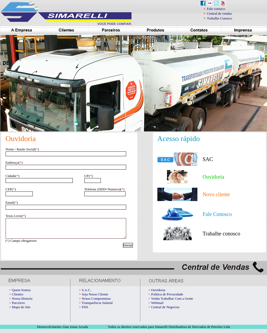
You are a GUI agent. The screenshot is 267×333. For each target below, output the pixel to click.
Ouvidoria (158, 294)
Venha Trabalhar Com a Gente (172, 302)
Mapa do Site (21, 311)
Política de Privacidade (167, 298)
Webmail (157, 307)
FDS (85, 311)
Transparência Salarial (97, 307)
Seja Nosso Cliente (95, 298)
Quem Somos (21, 294)
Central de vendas (219, 13)
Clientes (17, 298)
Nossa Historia (22, 302)
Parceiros (18, 307)
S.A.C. (86, 294)
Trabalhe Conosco (219, 18)
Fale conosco (216, 9)
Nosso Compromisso (96, 302)
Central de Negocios (165, 311)
